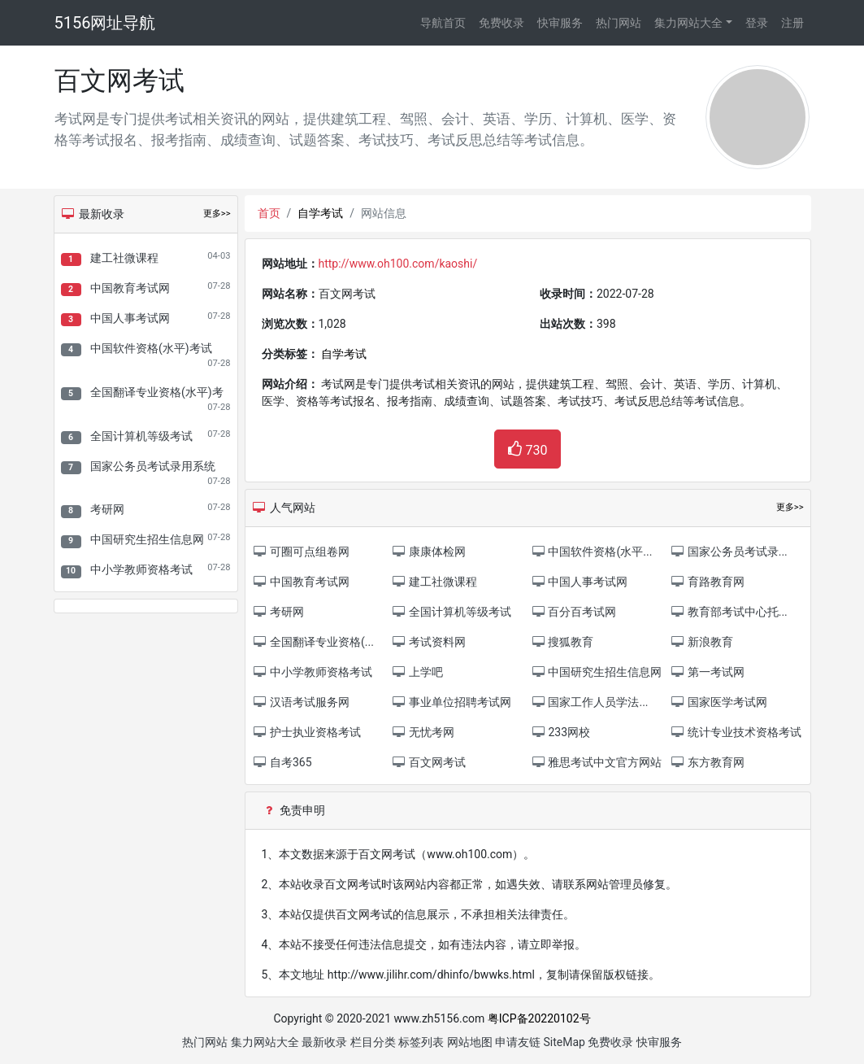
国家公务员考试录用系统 (152, 466)
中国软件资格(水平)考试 (151, 348)
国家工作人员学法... (590, 702)
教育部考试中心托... (729, 611)
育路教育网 (707, 581)
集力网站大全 (688, 22)
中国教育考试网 (130, 287)
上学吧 (417, 671)
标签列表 (421, 1042)
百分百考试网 (573, 611)
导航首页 (443, 22)
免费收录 (501, 22)
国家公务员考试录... (729, 551)
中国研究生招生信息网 (147, 539)
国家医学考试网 (718, 702)
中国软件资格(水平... (591, 551)
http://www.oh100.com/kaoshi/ (398, 263)
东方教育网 (707, 762)
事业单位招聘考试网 (451, 702)
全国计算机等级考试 (141, 436)
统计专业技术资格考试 (735, 732)
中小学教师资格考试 (141, 569)
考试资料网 (429, 641)
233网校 (560, 732)
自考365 (282, 762)
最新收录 (324, 1042)
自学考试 (320, 213)
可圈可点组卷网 (301, 551)
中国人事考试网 (130, 318)
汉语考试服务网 (301, 702)
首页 (269, 213)
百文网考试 (429, 762)
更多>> (217, 213)
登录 (756, 22)
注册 (792, 22)
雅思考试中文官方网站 (596, 762)
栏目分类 (373, 1042)
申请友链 (518, 1042)
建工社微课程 (124, 257)
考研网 (107, 509)
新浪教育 (701, 641)
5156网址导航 (105, 23)
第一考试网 (707, 671)
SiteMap (564, 1042)
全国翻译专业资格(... (313, 641)
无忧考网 (423, 732)
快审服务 (560, 22)
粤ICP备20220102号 (539, 1018)
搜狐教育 (562, 641)
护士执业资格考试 (307, 732)
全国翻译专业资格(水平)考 (157, 392)
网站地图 (470, 1042)
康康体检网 (429, 551)
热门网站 (618, 22)
